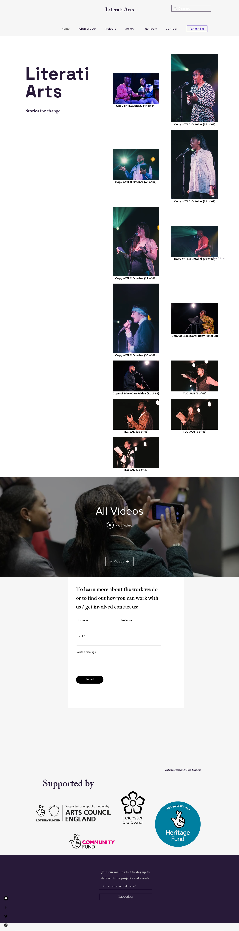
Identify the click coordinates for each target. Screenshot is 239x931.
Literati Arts (119, 10)
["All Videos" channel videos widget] (119, 527)
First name (82, 620)
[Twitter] (6, 916)
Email (80, 636)
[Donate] (197, 29)
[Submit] (89, 680)
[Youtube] (6, 898)
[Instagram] (6, 925)
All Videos (119, 561)
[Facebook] (6, 907)
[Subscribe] (125, 897)
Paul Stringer (193, 770)
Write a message (86, 652)
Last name (126, 620)
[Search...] (191, 8)
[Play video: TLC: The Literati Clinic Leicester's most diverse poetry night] (119, 525)
